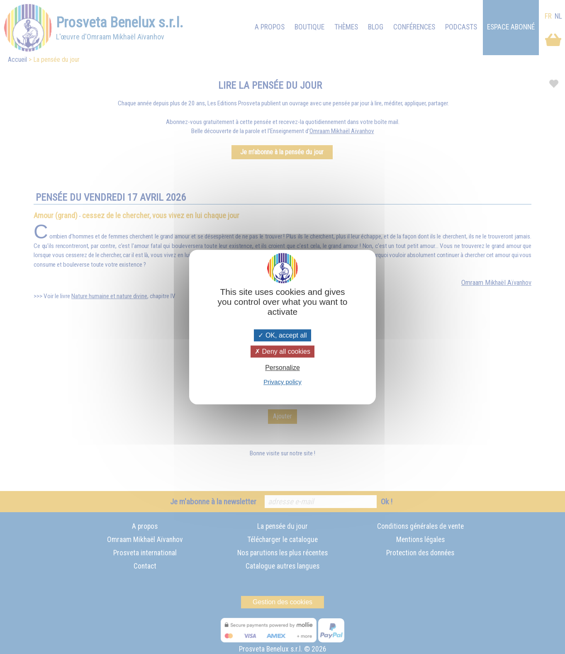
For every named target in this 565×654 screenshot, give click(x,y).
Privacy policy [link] (282, 381)
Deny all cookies (282, 351)
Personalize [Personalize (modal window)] (282, 367)
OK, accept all (282, 335)
